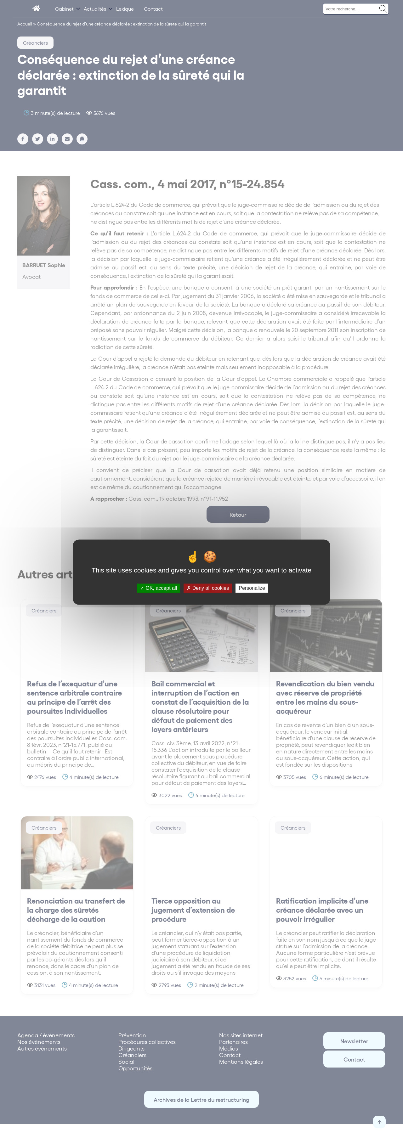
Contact (153, 9)
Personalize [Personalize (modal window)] (252, 588)
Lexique (125, 9)
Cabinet (64, 9)
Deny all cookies (208, 588)
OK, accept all (158, 588)
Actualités (95, 9)
